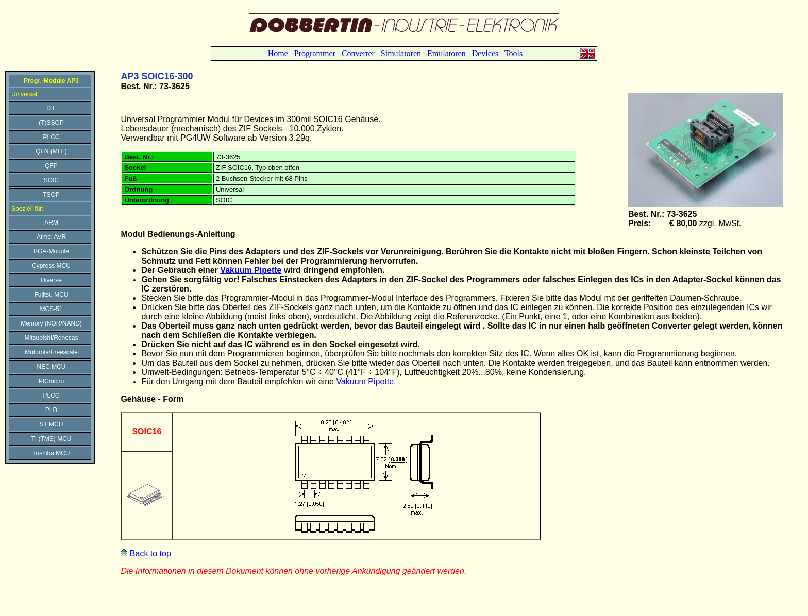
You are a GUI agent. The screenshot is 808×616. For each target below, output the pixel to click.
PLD (51, 410)
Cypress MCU (51, 265)
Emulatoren (446, 53)
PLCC (51, 137)
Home (278, 53)
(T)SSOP (51, 122)
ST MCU (51, 424)
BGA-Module (51, 251)
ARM (51, 222)
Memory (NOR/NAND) (51, 323)
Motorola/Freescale (51, 352)
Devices (485, 53)
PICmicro (51, 381)
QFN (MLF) (51, 151)
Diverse (51, 280)
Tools (513, 53)
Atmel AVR (51, 237)
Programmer (314, 53)
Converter (358, 53)
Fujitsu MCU (51, 294)
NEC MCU (51, 366)
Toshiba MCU (51, 453)
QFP (51, 165)
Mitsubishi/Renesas (51, 337)
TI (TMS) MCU (51, 438)
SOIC (51, 180)
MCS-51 (51, 309)
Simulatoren (401, 53)
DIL (51, 108)
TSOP (51, 194)
